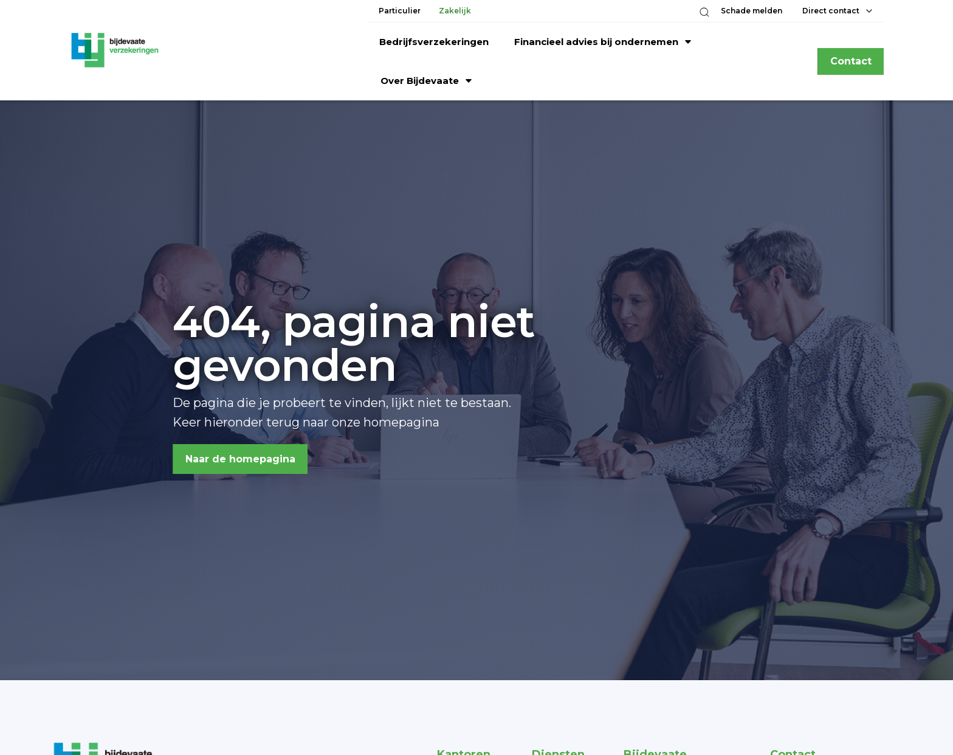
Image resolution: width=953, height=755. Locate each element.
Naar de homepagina (240, 459)
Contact (851, 61)
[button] (704, 12)
